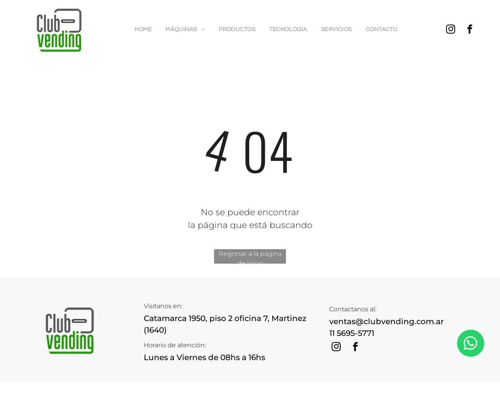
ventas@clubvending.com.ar (386, 321)
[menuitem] (145, 29)
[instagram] (450, 30)
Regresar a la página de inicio (250, 257)
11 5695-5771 (351, 333)
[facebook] (470, 30)
